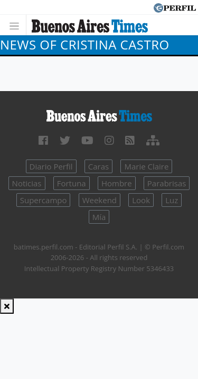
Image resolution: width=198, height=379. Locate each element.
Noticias (27, 183)
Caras (98, 166)
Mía (99, 217)
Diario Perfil (51, 166)
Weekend (99, 200)
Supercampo (43, 200)
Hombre (116, 183)
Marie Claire (146, 166)
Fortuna (71, 183)
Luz (171, 200)
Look (141, 200)
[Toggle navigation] (17, 25)
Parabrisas (166, 183)
